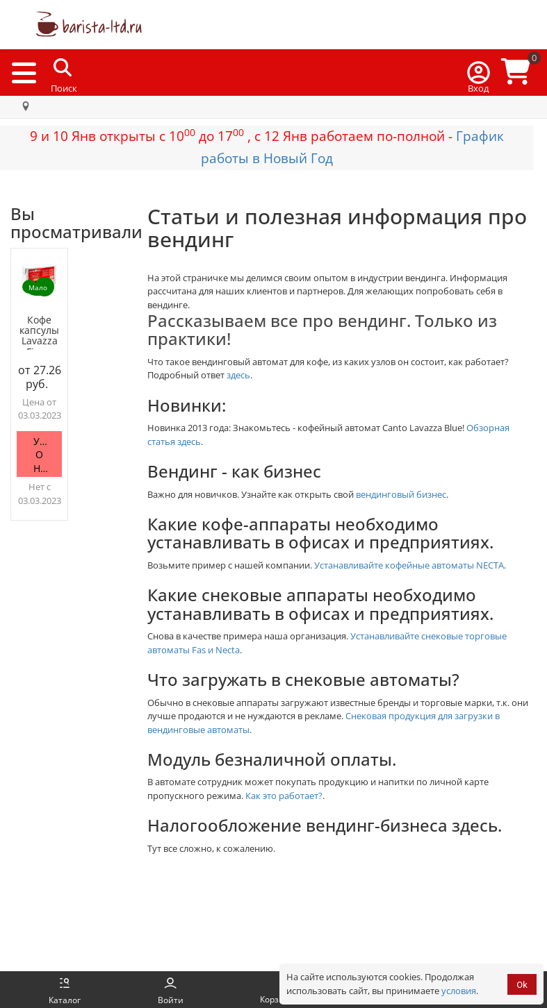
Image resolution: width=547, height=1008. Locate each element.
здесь (238, 375)
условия (458, 990)
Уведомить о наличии (47, 455)
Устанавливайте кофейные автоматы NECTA (409, 565)
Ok (522, 985)
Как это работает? (284, 795)
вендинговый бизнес (401, 494)
